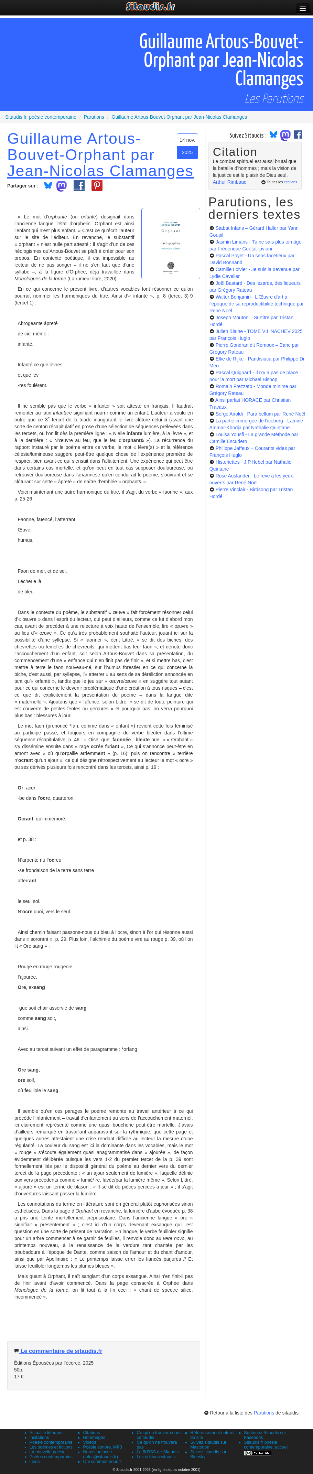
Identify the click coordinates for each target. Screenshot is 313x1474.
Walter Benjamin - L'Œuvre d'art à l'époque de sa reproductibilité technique (256, 303)
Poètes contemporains (51, 1456)
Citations (91, 1432)
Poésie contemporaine (51, 1442)
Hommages (94, 1437)
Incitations (39, 1437)
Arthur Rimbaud (230, 182)
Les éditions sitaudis (156, 1456)
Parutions (264, 1413)
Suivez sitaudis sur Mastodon (208, 1445)
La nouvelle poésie (48, 1452)
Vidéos (89, 1442)
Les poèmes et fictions (51, 1447)
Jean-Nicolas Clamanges (100, 170)
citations (290, 182)
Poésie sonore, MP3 (102, 1447)
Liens (35, 1461)
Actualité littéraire (46, 1432)
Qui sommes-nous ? (102, 1461)
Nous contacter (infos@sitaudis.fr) (100, 1454)
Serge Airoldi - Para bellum (260, 414)
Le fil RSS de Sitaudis (158, 1452)
